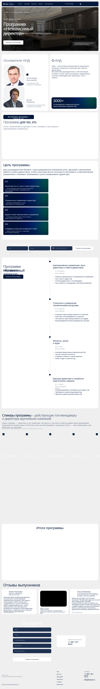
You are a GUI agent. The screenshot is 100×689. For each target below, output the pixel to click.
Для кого (20, 3)
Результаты (34, 3)
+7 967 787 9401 (69, 3)
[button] (13, 42)
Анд (58, 671)
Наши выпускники (49, 3)
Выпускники (60, 684)
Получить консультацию (83, 248)
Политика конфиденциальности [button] (10, 684)
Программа (27, 3)
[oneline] (32, 646)
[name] (17, 248)
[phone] (32, 640)
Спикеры (40, 3)
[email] (39, 248)
